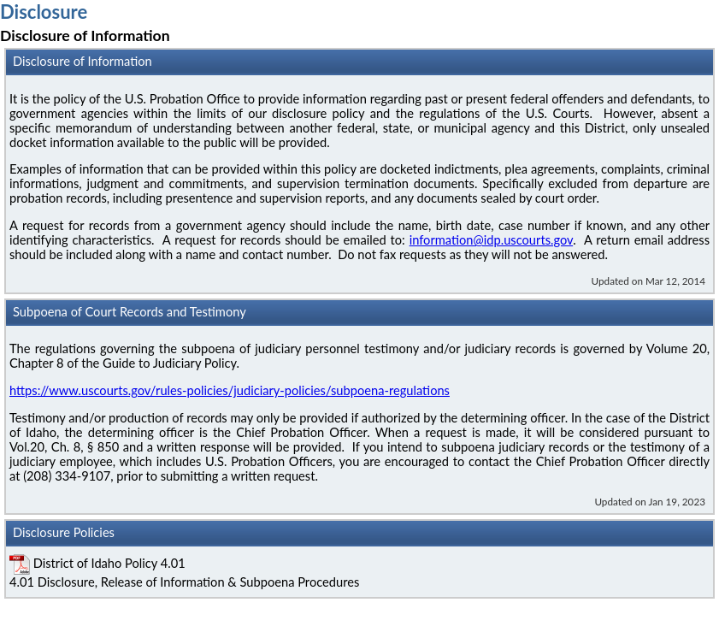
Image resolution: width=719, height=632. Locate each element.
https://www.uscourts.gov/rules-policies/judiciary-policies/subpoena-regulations (229, 390)
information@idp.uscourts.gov (491, 240)
